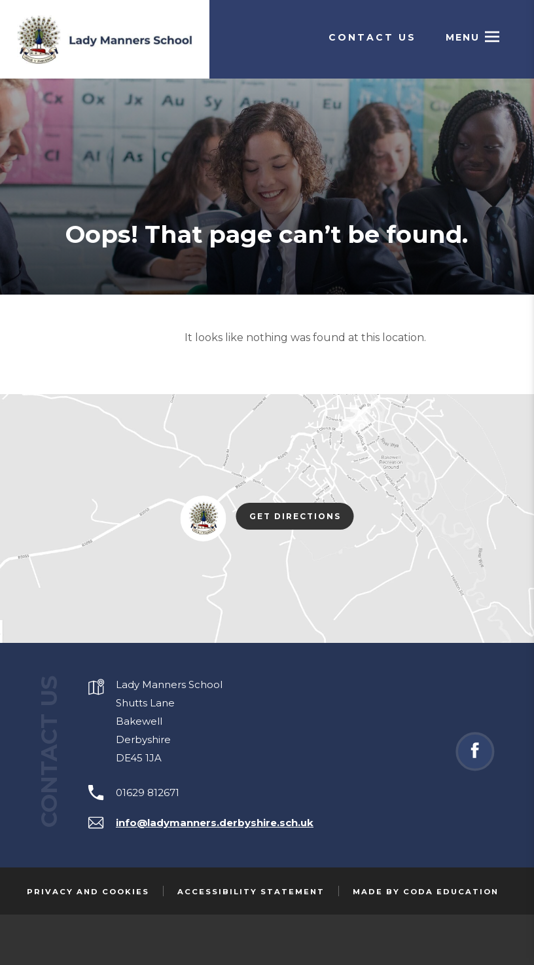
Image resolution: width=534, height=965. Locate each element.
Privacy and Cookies (88, 891)
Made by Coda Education (426, 891)
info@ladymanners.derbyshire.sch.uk (214, 822)
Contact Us (372, 37)
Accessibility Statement (251, 891)
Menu (463, 37)
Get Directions (301, 517)
